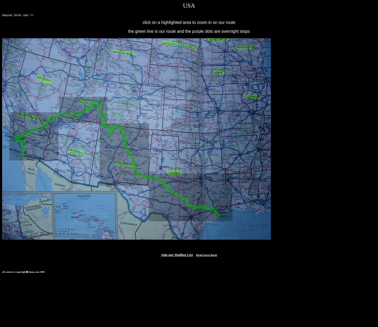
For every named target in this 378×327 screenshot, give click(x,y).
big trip (17, 14)
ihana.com (7, 14)
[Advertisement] (97, 289)
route (25, 14)
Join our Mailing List (177, 255)
